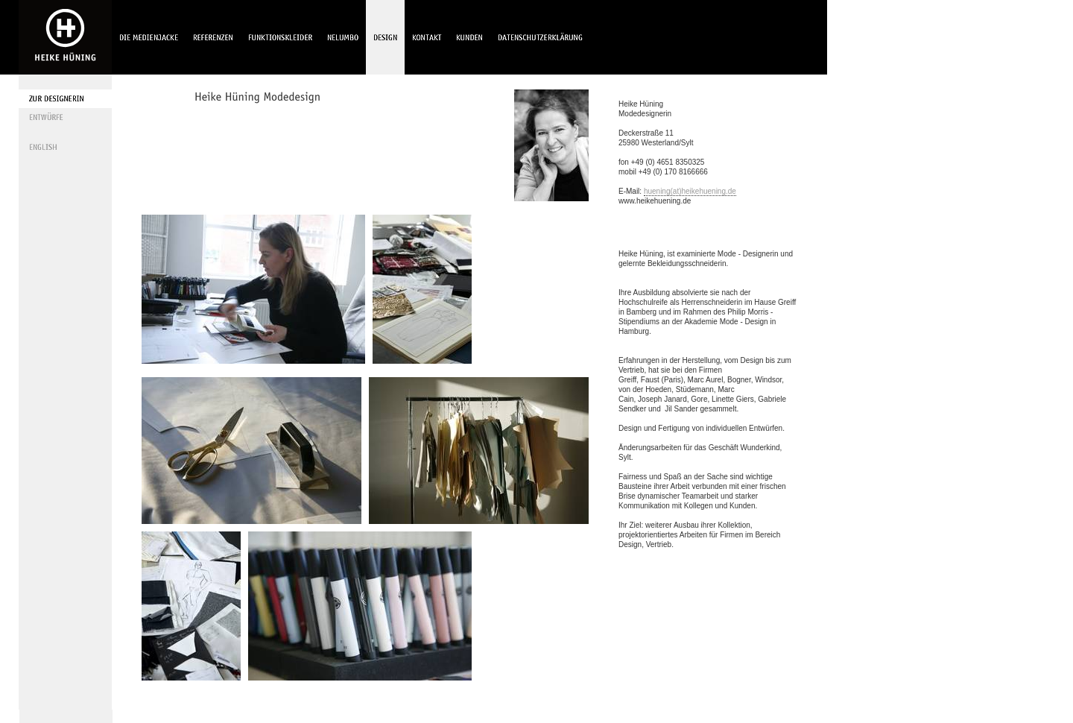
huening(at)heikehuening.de (690, 191)
